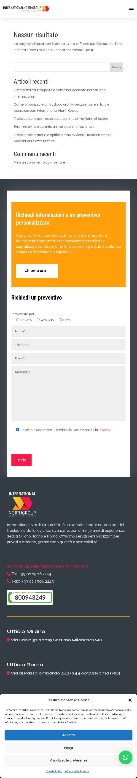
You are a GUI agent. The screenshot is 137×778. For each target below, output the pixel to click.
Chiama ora (35, 271)
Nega (68, 748)
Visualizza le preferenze (68, 760)
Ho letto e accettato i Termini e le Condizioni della (60, 430)
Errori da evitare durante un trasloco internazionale (54, 126)
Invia (21, 460)
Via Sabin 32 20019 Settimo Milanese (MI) (56, 639)
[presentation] (46, 445)
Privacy (104, 430)
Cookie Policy (54, 771)
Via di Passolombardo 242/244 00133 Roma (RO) (65, 673)
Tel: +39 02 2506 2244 (31, 574)
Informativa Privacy (76, 771)
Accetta (68, 735)
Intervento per (22, 314)
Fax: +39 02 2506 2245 (33, 581)
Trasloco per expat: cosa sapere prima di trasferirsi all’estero (61, 118)
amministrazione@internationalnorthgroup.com (47, 566)
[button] (130, 700)
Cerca (116, 67)
